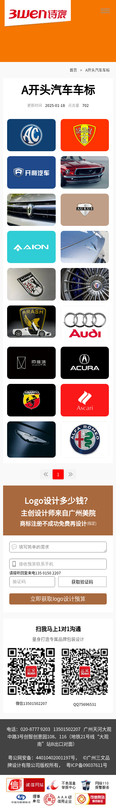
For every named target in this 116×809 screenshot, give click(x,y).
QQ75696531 (84, 704)
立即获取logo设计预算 (57, 599)
